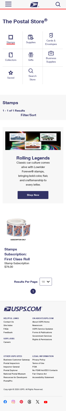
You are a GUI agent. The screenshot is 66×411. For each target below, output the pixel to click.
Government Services (42, 336)
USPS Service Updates (42, 329)
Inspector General (12, 367)
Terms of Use (38, 363)
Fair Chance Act (39, 374)
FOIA (34, 367)
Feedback (8, 332)
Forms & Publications (42, 332)
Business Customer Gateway (17, 359)
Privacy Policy (38, 359)
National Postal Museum (15, 374)
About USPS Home (40, 322)
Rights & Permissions (42, 339)
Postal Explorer (11, 370)
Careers (7, 342)
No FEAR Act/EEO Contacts (45, 370)
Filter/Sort (28, 115)
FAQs (6, 329)
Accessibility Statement (43, 377)
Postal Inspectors (12, 363)
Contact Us (9, 322)
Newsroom (37, 325)
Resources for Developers (15, 377)
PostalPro (8, 381)
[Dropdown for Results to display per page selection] (46, 282)
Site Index (8, 325)
